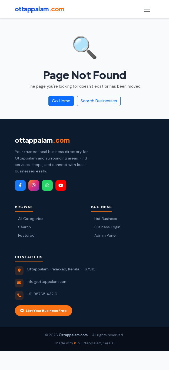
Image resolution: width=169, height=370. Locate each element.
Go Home (61, 101)
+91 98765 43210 (42, 293)
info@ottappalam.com (47, 281)
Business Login (105, 227)
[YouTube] (60, 185)
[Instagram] (33, 185)
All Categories (29, 218)
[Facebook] (20, 185)
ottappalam (42, 140)
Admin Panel (104, 235)
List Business (104, 218)
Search (23, 227)
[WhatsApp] (47, 185)
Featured (25, 235)
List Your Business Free (43, 310)
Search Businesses (99, 101)
